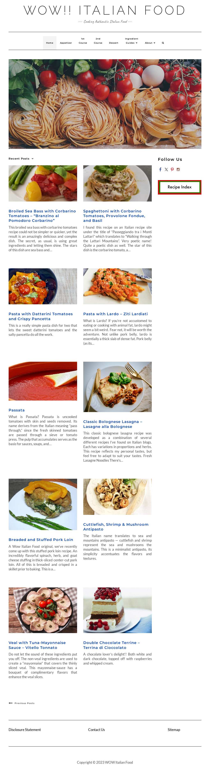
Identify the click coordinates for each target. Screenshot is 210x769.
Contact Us (96, 729)
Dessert (113, 43)
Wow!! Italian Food (105, 10)
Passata (17, 410)
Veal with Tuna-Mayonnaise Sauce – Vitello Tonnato (37, 645)
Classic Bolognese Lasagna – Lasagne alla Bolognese (112, 424)
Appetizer (66, 43)
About (150, 43)
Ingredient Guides (131, 40)
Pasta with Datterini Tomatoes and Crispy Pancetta (41, 316)
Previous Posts (25, 703)
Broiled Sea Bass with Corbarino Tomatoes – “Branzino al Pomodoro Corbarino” (42, 216)
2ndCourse (98, 40)
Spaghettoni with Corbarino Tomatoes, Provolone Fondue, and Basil (114, 216)
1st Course (83, 40)
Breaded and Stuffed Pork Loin (41, 539)
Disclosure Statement (25, 729)
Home (49, 43)
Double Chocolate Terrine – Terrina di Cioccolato (111, 645)
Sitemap (174, 729)
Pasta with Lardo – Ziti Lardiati (115, 314)
